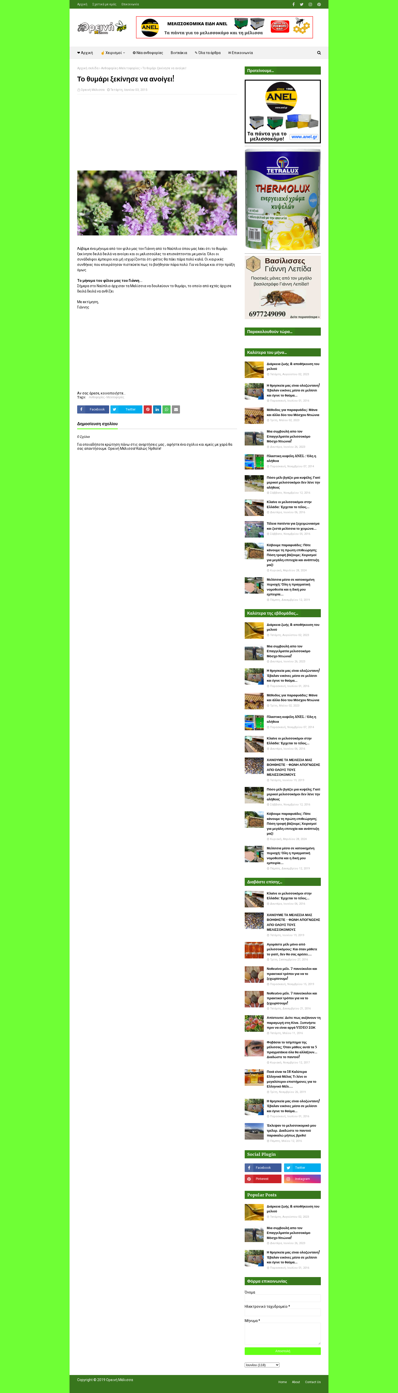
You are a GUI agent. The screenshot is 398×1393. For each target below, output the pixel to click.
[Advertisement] (157, 134)
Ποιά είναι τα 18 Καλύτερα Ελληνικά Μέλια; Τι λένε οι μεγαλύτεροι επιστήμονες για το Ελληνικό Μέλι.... (291, 1079)
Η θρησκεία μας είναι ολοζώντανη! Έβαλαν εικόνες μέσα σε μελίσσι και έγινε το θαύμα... (293, 390)
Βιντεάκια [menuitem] (179, 53)
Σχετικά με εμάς (104, 4)
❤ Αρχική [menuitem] (85, 53)
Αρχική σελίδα (87, 68)
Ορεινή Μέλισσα (93, 90)
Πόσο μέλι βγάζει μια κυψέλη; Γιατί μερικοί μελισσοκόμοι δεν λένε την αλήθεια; (293, 482)
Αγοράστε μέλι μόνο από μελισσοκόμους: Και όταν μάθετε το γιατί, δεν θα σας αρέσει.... (292, 949)
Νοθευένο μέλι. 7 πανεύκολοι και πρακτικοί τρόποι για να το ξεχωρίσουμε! (292, 974)
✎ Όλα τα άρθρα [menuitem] (208, 53)
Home (282, 1382)
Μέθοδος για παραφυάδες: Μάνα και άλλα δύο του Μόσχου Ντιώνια (293, 412)
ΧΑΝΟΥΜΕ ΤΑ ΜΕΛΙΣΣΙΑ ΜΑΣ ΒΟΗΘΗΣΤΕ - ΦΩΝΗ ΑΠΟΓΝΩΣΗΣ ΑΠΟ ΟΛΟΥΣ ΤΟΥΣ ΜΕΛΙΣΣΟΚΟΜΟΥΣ (293, 767)
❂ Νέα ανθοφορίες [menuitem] (148, 53)
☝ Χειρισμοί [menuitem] (111, 53)
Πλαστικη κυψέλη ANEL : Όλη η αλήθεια (291, 458)
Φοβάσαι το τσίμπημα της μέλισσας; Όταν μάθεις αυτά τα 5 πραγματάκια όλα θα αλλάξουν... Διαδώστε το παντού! (292, 1049)
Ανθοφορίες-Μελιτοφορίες (120, 68)
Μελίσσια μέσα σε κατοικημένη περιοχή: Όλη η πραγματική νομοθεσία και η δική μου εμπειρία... (290, 587)
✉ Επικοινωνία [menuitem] (240, 53)
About (296, 1382)
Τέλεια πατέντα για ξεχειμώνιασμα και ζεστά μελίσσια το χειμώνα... (293, 526)
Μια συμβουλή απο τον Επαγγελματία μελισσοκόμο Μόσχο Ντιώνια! (288, 436)
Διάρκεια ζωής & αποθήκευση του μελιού (293, 366)
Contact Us (313, 1382)
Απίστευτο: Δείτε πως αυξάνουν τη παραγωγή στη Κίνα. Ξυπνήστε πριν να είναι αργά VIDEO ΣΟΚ (294, 1023)
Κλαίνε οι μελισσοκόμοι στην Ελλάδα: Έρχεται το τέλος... (289, 504)
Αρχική (82, 4)
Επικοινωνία (130, 4)
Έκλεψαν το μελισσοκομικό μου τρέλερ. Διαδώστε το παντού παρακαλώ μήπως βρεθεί (291, 1130)
